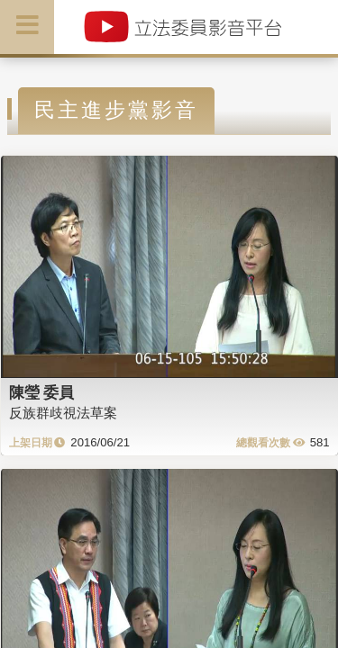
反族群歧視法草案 (63, 412)
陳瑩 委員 (42, 392)
